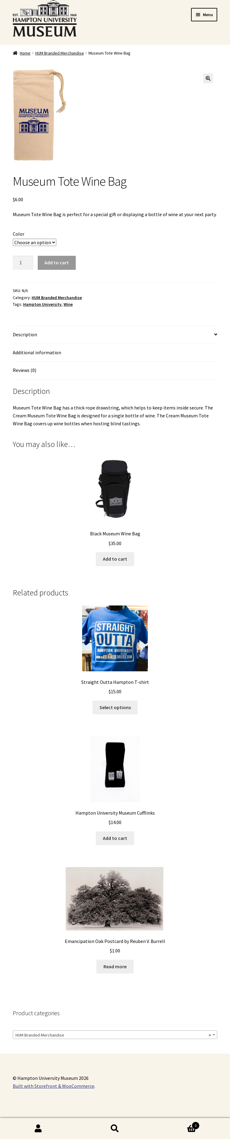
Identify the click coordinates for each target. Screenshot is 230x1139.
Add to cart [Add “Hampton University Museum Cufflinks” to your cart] (115, 838)
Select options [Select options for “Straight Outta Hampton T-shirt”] (115, 707)
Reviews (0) (24, 370)
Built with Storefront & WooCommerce (53, 1086)
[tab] (115, 335)
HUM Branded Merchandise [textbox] (113, 1035)
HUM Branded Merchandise (59, 53)
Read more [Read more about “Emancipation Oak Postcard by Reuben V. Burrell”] (115, 966)
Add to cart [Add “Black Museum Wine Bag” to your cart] (115, 559)
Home (25, 53)
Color (18, 234)
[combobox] (115, 1034)
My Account (38, 1128)
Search (115, 1128)
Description (25, 334)
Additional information (37, 352)
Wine (68, 304)
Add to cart (56, 262)
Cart (176, 1124)
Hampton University (42, 304)
